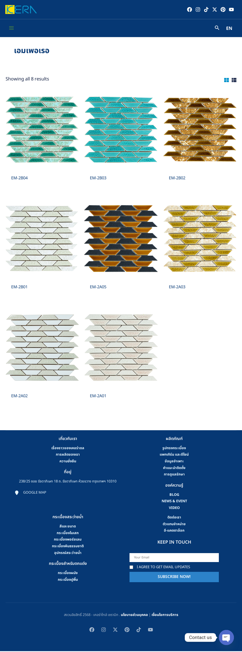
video (174, 508)
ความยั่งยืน (67, 462)
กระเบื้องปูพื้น (68, 580)
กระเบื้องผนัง (68, 574)
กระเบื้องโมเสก (68, 534)
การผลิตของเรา (68, 455)
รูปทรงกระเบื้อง (174, 449)
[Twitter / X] (213, 9)
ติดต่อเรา (174, 518)
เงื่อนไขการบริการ (165, 615)
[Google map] (30, 494)
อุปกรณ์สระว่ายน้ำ (68, 553)
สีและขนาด (67, 527)
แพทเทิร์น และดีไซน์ (174, 455)
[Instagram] (197, 9)
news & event (174, 502)
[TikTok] (205, 9)
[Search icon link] (217, 29)
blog (174, 495)
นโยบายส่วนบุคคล (134, 615)
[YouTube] (230, 9)
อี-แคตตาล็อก (174, 531)
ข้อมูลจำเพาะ (174, 462)
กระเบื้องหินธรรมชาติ (68, 547)
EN (229, 29)
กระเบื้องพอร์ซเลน (68, 540)
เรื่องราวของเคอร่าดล (67, 449)
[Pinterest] (222, 9)
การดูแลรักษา (174, 475)
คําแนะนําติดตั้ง (174, 469)
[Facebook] (188, 9)
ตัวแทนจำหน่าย (174, 525)
